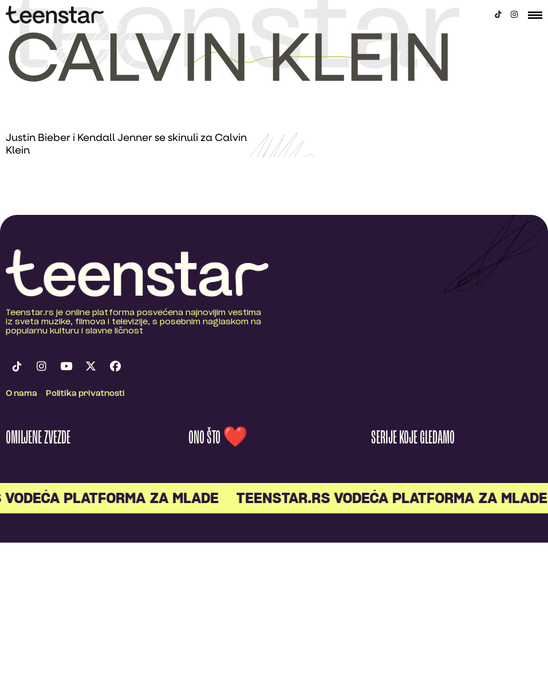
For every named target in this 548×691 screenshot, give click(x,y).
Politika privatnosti (85, 394)
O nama (21, 394)
